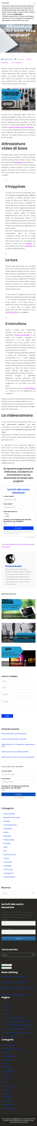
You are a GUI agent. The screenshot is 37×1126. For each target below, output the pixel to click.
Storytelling (7, 866)
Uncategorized (8, 873)
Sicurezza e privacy (9, 854)
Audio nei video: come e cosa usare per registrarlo (18, 757)
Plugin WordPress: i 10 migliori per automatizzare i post (18, 745)
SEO (4, 851)
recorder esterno (29, 388)
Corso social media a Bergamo (15, 1029)
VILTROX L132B (11, 312)
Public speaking (8, 840)
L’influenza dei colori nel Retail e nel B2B (14, 752)
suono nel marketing (22, 335)
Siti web (6, 858)
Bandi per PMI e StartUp (11, 817)
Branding (6, 821)
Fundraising (7, 828)
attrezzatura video (11, 544)
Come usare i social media (14, 1018)
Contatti (6, 1010)
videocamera (5, 547)
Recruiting (6, 843)
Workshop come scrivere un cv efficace (18, 1032)
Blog (5, 1003)
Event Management (10, 825)
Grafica (6, 832)
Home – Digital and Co (11, 1036)
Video (20, 544)
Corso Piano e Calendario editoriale (17, 1021)
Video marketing (28, 544)
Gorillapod (28, 246)
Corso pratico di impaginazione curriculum (19, 1025)
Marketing (7, 836)
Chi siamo (6, 1006)
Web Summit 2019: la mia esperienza (13, 733)
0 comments (17, 62)
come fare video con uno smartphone (21, 127)
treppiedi (29, 243)
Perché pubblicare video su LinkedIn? (14, 739)
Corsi (5, 1014)
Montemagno (18, 162)
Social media (7, 862)
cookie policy (18, 14)
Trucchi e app (8, 869)
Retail (5, 847)
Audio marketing (9, 814)
